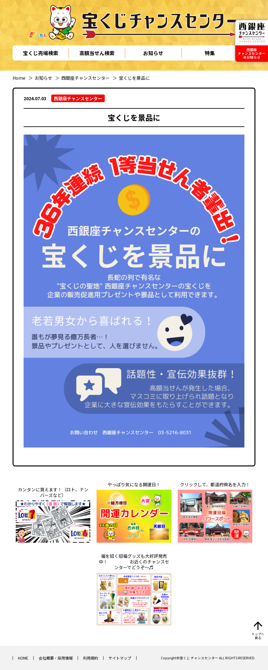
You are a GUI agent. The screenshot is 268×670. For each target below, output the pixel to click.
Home (19, 78)
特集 (210, 53)
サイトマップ (120, 658)
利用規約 (90, 658)
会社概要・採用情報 (56, 658)
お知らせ (153, 53)
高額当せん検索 (96, 53)
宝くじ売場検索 (40, 53)
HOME (23, 658)
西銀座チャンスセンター (85, 78)
